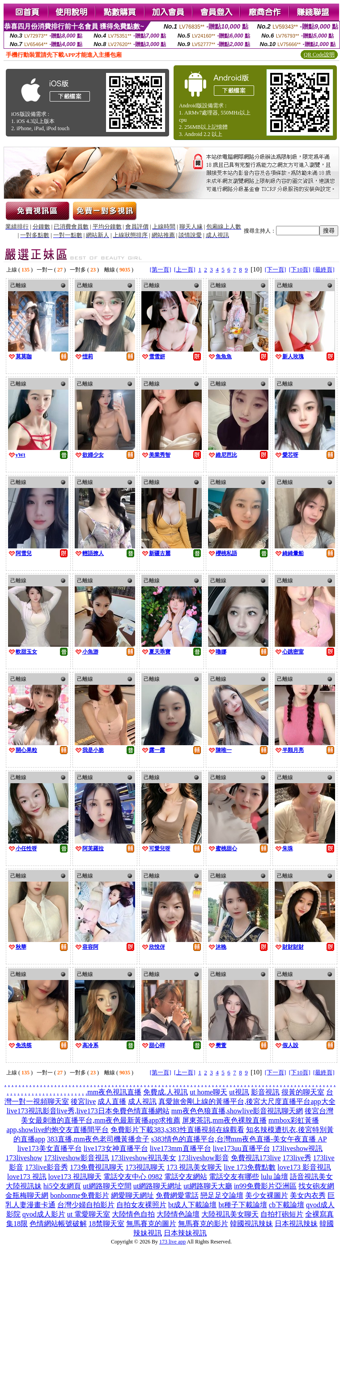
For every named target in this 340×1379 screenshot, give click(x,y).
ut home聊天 (208, 1092)
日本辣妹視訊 (185, 1233)
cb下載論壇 (286, 1205)
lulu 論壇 (274, 1176)
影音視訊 (265, 1092)
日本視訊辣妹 (296, 1223)
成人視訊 (142, 1101)
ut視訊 (239, 1092)
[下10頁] (299, 269)
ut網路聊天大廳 (207, 1186)
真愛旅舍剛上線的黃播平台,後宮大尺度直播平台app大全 (246, 1101)
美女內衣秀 (308, 1195)
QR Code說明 (319, 54)
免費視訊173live (256, 1158)
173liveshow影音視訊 (76, 1158)
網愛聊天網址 (132, 1195)
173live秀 (297, 1158)
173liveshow (23, 1158)
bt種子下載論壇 (242, 1205)
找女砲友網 (316, 1186)
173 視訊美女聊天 (194, 1167)
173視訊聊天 (145, 1167)
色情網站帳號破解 (58, 1223)
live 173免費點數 (250, 1167)
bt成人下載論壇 (192, 1205)
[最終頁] (324, 269)
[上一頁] (185, 269)
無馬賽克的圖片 (151, 1223)
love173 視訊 (27, 1176)
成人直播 (112, 1101)
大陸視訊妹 (24, 1186)
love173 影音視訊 (304, 1167)
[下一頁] (275, 269)
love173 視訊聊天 (75, 1176)
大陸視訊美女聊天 (230, 1214)
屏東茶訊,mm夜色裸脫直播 (224, 1120)
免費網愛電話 (177, 1195)
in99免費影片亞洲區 (265, 1186)
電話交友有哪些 (234, 1176)
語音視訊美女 (311, 1176)
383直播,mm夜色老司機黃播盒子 (98, 1139)
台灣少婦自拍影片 (86, 1205)
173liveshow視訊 (297, 1148)
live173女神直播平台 (116, 1148)
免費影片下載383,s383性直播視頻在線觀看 (177, 1129)
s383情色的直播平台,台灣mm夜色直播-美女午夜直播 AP (239, 1139)
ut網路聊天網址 (157, 1186)
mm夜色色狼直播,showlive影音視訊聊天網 (237, 1111)
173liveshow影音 (203, 1158)
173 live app (172, 1242)
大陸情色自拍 (133, 1214)
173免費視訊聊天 (96, 1167)
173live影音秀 (46, 1167)
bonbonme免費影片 (79, 1195)
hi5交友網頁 (62, 1186)
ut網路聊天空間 (107, 1186)
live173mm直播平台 (180, 1148)
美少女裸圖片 (266, 1195)
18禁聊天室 (106, 1223)
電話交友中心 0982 (132, 1176)
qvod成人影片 (43, 1214)
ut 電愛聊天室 (88, 1214)
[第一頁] (160, 269)
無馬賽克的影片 (203, 1223)
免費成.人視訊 (165, 1092)
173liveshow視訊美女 (143, 1158)
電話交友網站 (185, 1176)
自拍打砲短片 (281, 1214)
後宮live (83, 1101)
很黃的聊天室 (302, 1092)
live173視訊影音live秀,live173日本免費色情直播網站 (88, 1111)
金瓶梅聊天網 (26, 1195)
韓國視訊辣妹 (251, 1223)
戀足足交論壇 (221, 1195)
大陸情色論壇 (178, 1214)
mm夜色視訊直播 (114, 1092)
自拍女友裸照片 (141, 1205)
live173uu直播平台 (241, 1148)
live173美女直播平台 (49, 1148)
